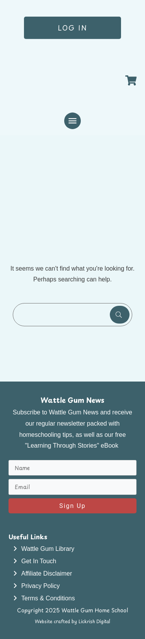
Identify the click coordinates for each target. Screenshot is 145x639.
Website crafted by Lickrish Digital (72, 621)
